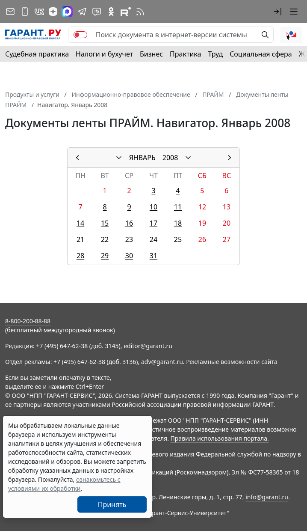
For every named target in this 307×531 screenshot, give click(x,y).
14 (80, 223)
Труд (215, 54)
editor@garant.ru (148, 346)
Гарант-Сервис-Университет (186, 513)
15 (105, 223)
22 (105, 239)
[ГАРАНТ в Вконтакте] (39, 11)
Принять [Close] (112, 504)
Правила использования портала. (220, 438)
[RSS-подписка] (140, 11)
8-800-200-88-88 (27, 321)
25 (178, 239)
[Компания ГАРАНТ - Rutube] (126, 11)
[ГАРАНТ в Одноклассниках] (111, 11)
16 (129, 223)
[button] (277, 11)
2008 (170, 157)
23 (129, 239)
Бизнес (151, 54)
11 (178, 207)
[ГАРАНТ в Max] (67, 11)
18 (178, 223)
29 (105, 255)
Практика (185, 54)
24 (153, 239)
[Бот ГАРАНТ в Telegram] (97, 11)
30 (129, 255)
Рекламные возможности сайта (231, 362)
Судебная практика (37, 54)
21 (80, 239)
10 (153, 207)
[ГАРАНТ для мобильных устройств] (25, 11)
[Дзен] (53, 11)
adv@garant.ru (162, 362)
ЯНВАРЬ (142, 157)
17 (153, 223)
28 (80, 255)
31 (153, 255)
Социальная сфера (261, 54)
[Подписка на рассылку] (10, 11)
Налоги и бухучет (104, 54)
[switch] (80, 34)
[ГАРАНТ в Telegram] (82, 11)
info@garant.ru (266, 497)
